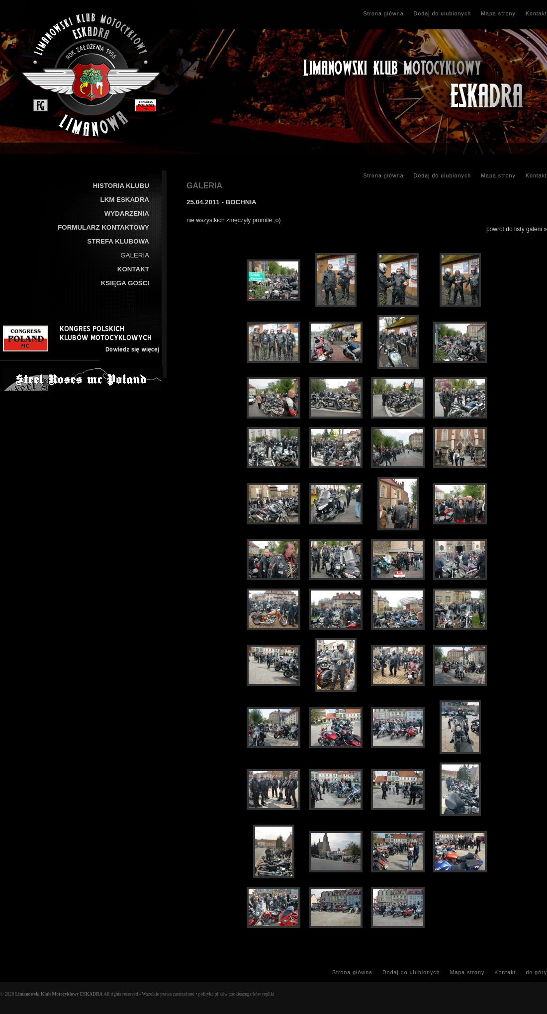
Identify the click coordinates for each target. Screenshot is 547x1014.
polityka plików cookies (220, 994)
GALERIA (134, 255)
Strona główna (383, 13)
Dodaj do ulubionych (442, 13)
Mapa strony (498, 13)
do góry (536, 972)
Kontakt (536, 13)
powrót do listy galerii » (516, 229)
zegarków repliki (258, 994)
